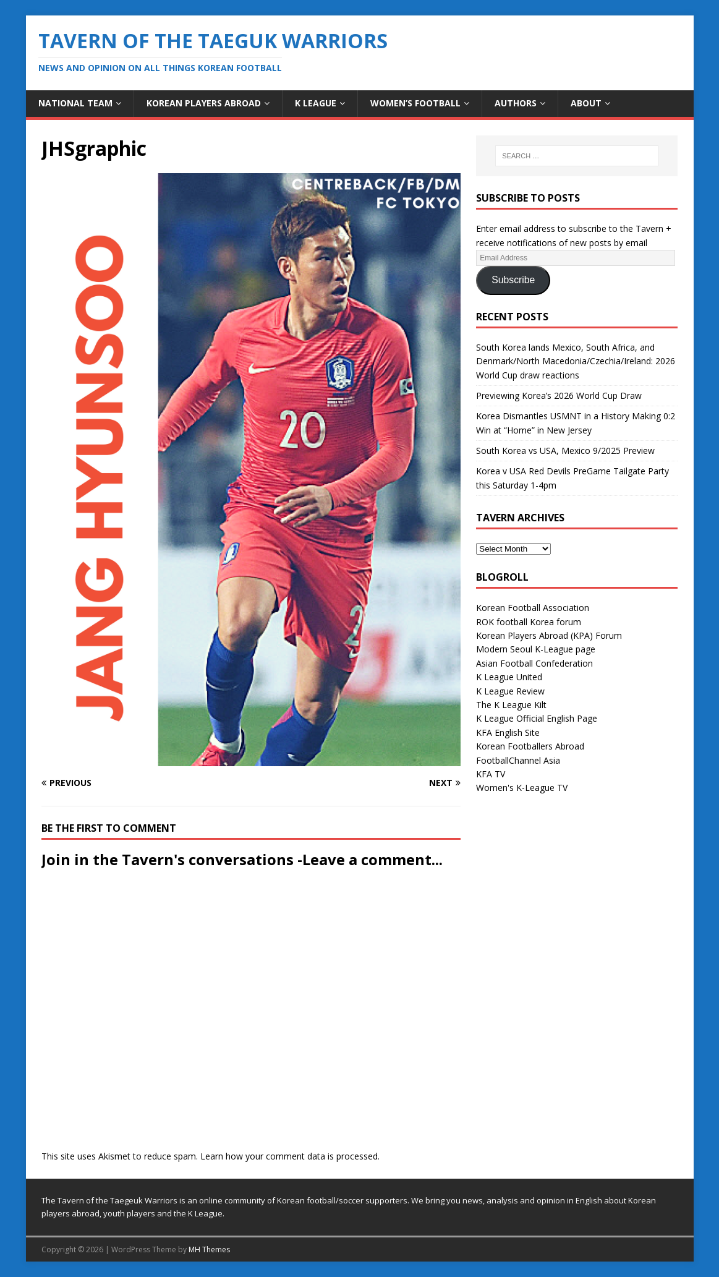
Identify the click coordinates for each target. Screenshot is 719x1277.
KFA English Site (508, 732)
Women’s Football (415, 103)
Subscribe (513, 280)
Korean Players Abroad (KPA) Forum (549, 635)
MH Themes (209, 1249)
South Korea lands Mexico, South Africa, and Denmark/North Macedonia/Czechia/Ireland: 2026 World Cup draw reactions (575, 361)
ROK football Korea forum (528, 622)
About (586, 103)
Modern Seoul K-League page (535, 649)
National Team (75, 103)
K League (315, 103)
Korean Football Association (532, 607)
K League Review (510, 691)
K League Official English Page (536, 718)
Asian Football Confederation (534, 663)
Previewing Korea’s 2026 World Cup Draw (559, 395)
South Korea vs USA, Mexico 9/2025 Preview (565, 450)
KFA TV (490, 774)
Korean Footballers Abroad (530, 746)
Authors (516, 103)
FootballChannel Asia (518, 760)
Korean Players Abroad (204, 103)
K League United (509, 677)
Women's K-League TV (522, 787)
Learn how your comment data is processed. (290, 1156)
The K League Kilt (511, 705)
